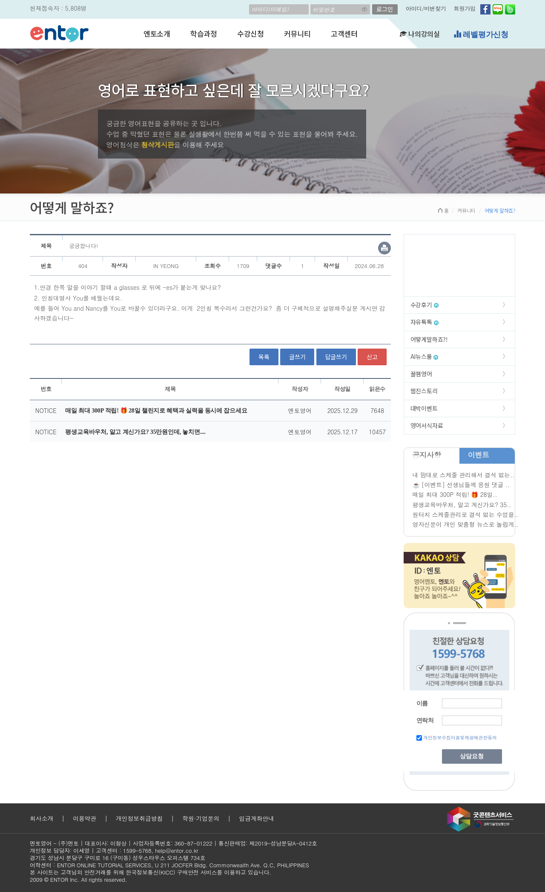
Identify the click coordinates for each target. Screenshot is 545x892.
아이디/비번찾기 (426, 8)
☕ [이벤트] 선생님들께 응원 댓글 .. (461, 484)
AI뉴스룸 (424, 356)
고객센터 (344, 33)
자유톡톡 (424, 322)
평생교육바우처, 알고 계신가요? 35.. (462, 504)
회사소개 (41, 818)
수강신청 (250, 33)
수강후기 (424, 304)
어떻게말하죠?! (429, 339)
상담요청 (472, 756)
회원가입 (465, 8)
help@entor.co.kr (176, 850)
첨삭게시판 (157, 145)
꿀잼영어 (421, 374)
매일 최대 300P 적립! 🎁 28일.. (455, 494)
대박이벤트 (424, 408)
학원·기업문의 (200, 818)
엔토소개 (156, 33)
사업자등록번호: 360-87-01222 (172, 843)
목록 (264, 356)
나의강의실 (420, 34)
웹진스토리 (424, 391)
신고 (372, 356)
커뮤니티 (297, 33)
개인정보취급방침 (139, 818)
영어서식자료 (426, 425)
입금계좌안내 (256, 818)
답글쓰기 (336, 356)
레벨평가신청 (480, 34)
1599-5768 (137, 850)
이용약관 (84, 818)
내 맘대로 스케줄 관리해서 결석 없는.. (463, 475)
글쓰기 (297, 356)
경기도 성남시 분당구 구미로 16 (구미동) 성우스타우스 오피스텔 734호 (117, 858)
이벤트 (478, 455)
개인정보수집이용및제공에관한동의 (460, 737)
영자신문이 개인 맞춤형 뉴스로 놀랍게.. (466, 524)
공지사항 (427, 455)
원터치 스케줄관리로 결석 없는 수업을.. (466, 514)
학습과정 (203, 33)
